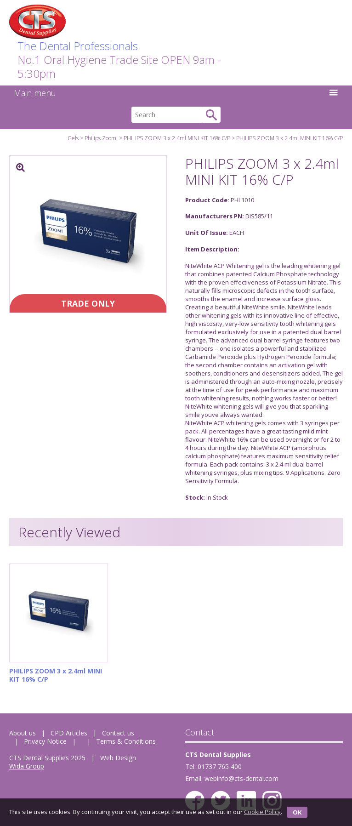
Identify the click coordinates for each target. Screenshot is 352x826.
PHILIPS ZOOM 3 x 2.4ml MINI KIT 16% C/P (177, 138)
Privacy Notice (45, 741)
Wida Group (26, 766)
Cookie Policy (262, 811)
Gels (73, 138)
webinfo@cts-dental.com (241, 778)
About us (22, 733)
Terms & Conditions (126, 741)
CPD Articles (69, 733)
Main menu (176, 92)
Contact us (118, 733)
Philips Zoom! (101, 138)
